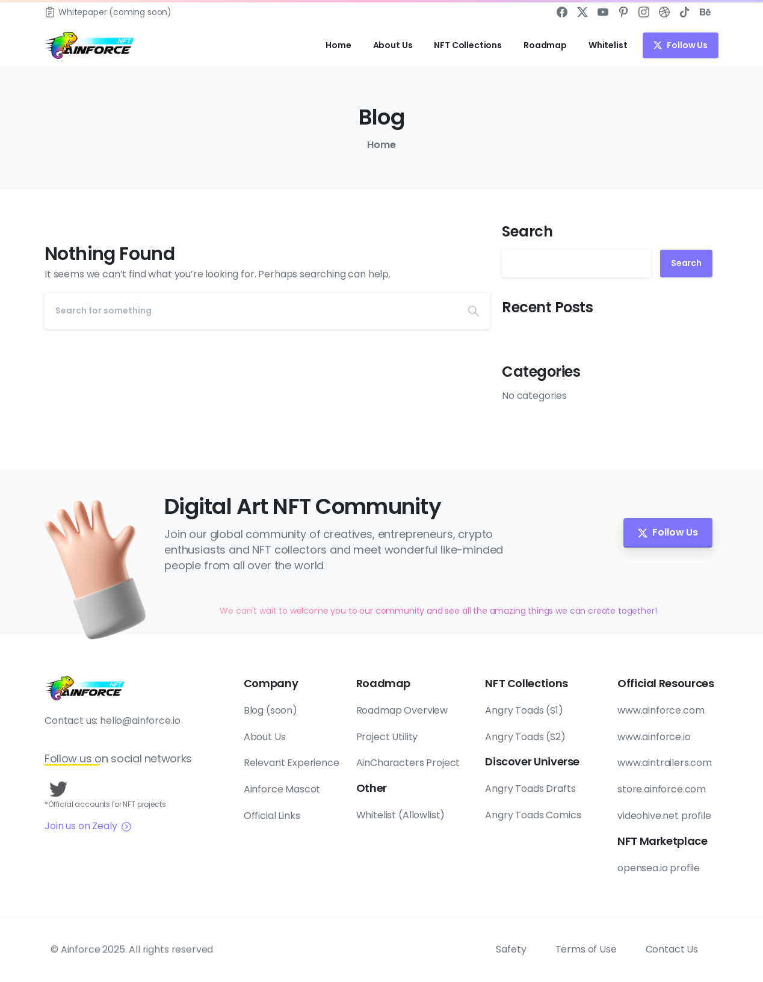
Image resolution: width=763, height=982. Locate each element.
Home (380, 145)
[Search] (251, 311)
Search (527, 231)
